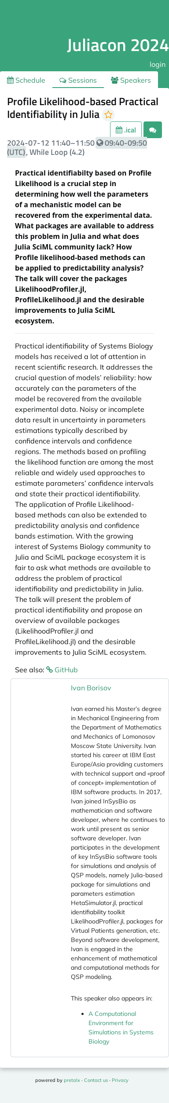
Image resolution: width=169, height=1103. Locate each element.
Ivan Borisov (91, 687)
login (157, 64)
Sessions (78, 80)
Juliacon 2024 (118, 44)
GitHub (62, 669)
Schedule (26, 80)
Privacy (120, 1080)
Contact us (96, 1080)
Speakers (131, 80)
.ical (126, 130)
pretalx (72, 1080)
